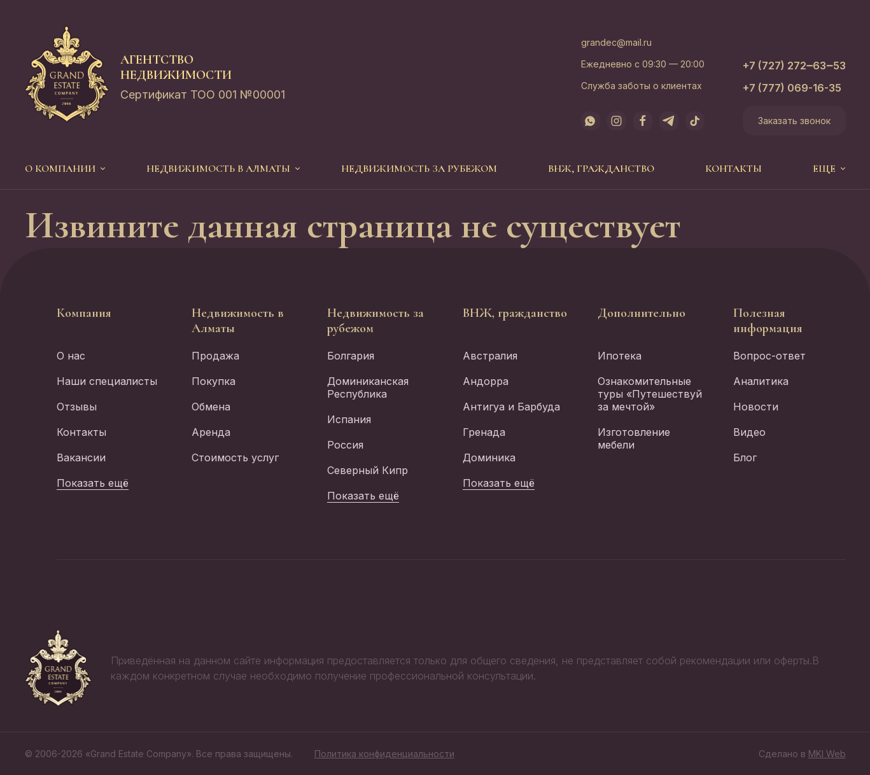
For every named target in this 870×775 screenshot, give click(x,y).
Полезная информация (768, 320)
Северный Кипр (367, 470)
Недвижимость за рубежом (419, 168)
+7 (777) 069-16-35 (792, 87)
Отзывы (77, 406)
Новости (755, 406)
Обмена (211, 406)
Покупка (213, 381)
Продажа (215, 355)
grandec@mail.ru (616, 42)
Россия (345, 444)
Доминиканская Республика (368, 387)
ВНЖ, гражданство (601, 168)
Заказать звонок (794, 120)
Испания (349, 419)
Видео (749, 432)
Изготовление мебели (634, 438)
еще (824, 168)
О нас (71, 355)
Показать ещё (93, 483)
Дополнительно (641, 313)
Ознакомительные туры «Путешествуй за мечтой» (650, 394)
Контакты (733, 168)
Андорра (486, 381)
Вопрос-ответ (769, 355)
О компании (60, 168)
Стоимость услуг (235, 457)
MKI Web (827, 753)
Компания (84, 313)
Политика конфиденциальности (384, 753)
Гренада (484, 432)
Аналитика (761, 381)
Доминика (489, 457)
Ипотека (620, 355)
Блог (745, 457)
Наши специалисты (107, 381)
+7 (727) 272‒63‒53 (794, 65)
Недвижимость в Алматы (218, 168)
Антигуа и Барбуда (511, 406)
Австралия (490, 355)
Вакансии (81, 457)
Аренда (211, 432)
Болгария (350, 355)
